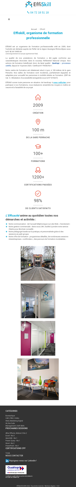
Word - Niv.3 (10, 443)
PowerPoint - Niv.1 (12, 446)
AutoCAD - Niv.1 (11, 438)
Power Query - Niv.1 (13, 441)
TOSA (8, 453)
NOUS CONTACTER (14, 456)
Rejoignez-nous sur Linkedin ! (23, 461)
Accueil (34, 29)
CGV (58, 486)
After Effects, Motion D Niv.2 (16, 433)
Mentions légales (50, 486)
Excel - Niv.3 (10, 436)
